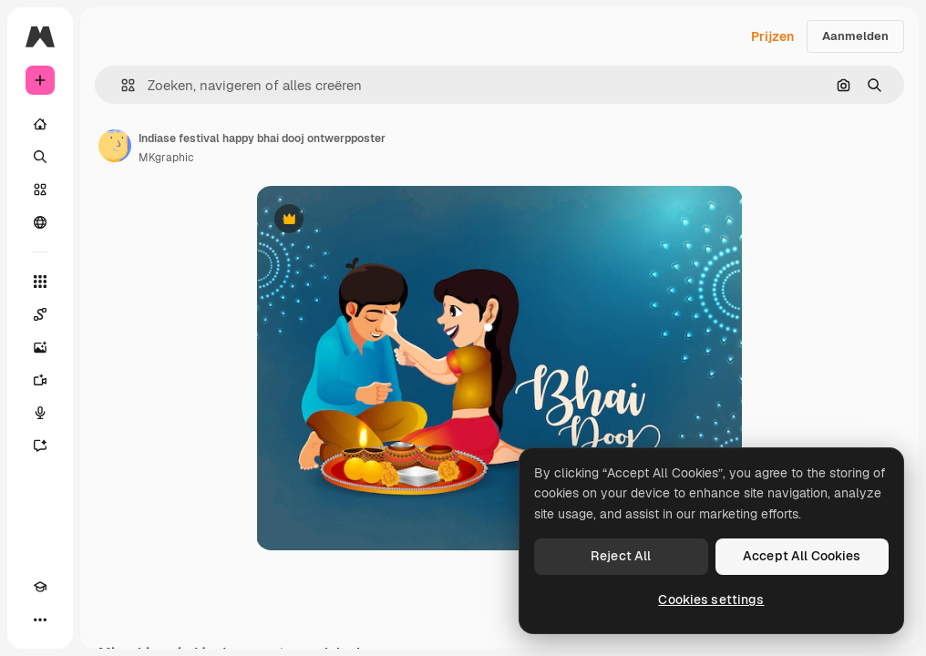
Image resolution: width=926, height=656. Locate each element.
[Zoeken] (40, 156)
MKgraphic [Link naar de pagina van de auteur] (166, 157)
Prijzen (772, 36)
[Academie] (40, 586)
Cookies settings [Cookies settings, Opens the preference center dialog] (711, 599)
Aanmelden (855, 36)
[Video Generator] (40, 380)
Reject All (621, 556)
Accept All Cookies (802, 556)
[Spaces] (40, 314)
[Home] (40, 123)
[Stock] (40, 189)
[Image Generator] (40, 347)
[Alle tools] (40, 281)
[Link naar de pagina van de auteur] (114, 145)
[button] (121, 85)
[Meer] (40, 619)
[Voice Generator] (40, 412)
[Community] (40, 222)
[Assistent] (40, 445)
